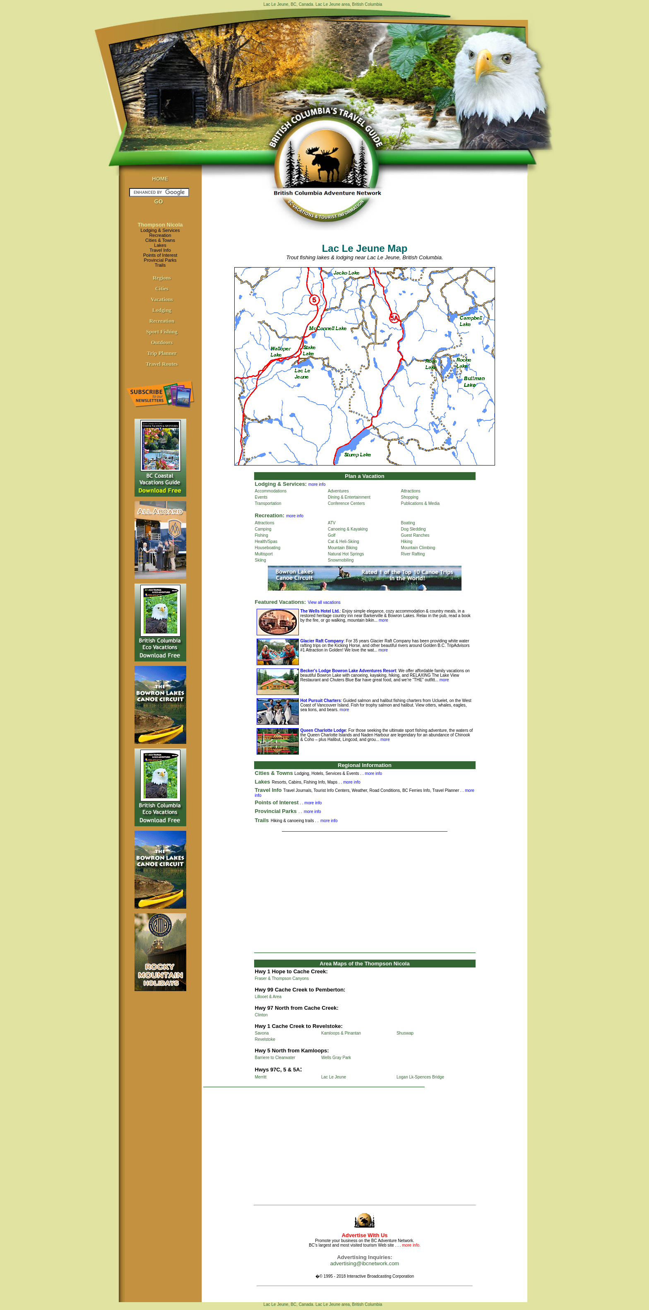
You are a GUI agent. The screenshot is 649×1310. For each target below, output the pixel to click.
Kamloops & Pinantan (341, 1033)
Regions (162, 278)
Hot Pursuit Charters (320, 700)
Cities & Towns (160, 240)
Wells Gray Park (336, 1057)
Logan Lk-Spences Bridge (420, 1077)
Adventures (338, 491)
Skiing (260, 560)
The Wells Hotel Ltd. (320, 611)
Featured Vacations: (280, 602)
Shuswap (405, 1033)
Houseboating (268, 547)
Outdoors (162, 342)
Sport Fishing (162, 331)
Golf (331, 535)
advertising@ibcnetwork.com (364, 1263)
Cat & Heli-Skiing (343, 541)
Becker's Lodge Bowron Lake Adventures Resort (348, 670)
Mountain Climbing (418, 547)
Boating (408, 523)
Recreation (160, 235)
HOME (160, 179)
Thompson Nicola (160, 225)
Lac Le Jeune (333, 1077)
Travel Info (160, 250)
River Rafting (413, 554)
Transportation (268, 503)
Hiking (407, 541)
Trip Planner (162, 353)
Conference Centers (346, 503)
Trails (160, 265)
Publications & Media (420, 503)
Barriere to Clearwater (275, 1057)
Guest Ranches (415, 535)
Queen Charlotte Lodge (323, 730)
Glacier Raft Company (322, 641)
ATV (332, 523)
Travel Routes (162, 364)
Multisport (264, 554)
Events (261, 497)
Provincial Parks (160, 260)
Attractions (411, 491)
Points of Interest (160, 255)
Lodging (161, 310)
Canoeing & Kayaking (348, 529)
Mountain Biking (342, 547)
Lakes (160, 245)
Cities (161, 288)
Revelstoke (265, 1039)
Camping (263, 529)
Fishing (261, 535)
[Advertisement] (365, 892)
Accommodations (271, 491)
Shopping (409, 497)
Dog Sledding (413, 529)
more (382, 620)
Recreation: (270, 515)
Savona (262, 1033)
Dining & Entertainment (349, 497)
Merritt (261, 1077)
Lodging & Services (160, 230)
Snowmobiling (340, 560)
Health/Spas (266, 541)
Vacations (162, 299)
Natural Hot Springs (346, 554)
